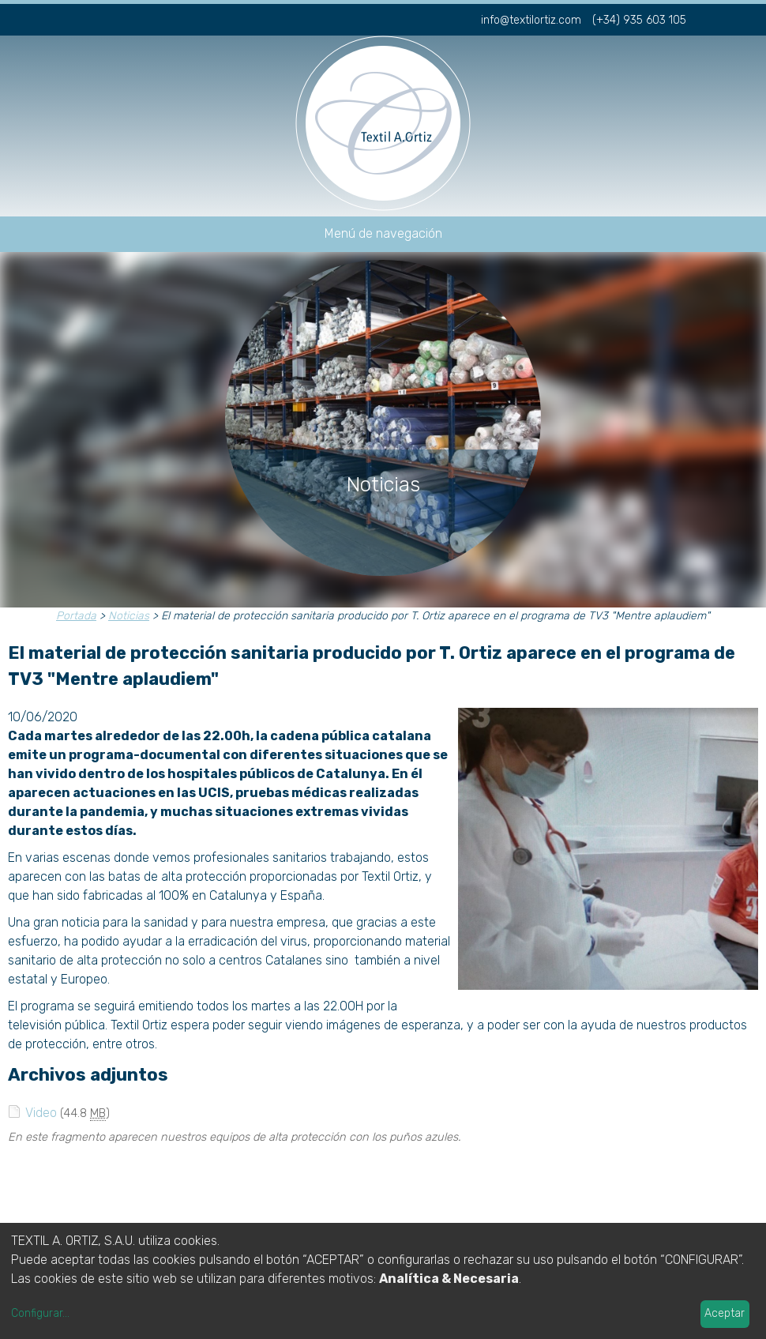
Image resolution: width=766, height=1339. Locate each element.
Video (41, 1112)
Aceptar (724, 1313)
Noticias (128, 615)
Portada (76, 615)
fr (723, 18)
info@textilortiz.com (531, 20)
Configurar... (40, 1313)
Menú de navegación (383, 233)
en (749, 18)
